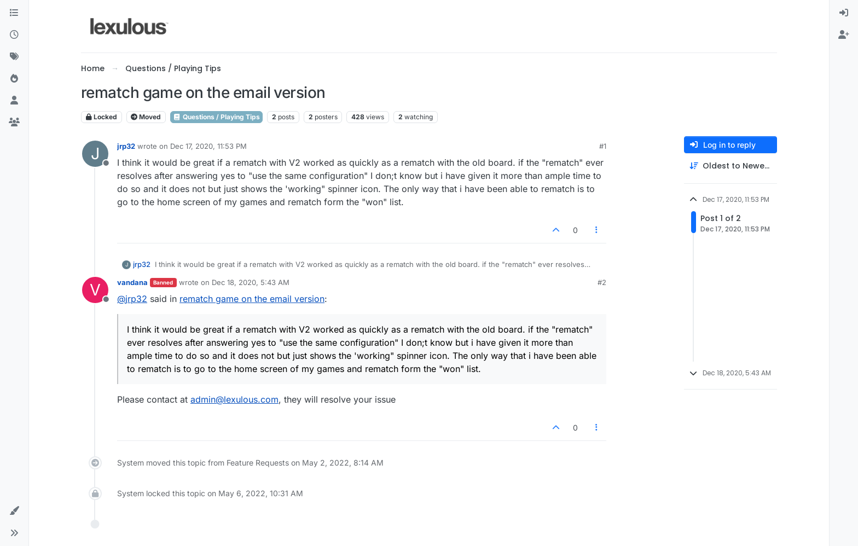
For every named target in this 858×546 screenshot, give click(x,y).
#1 (602, 146)
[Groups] (14, 122)
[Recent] (14, 35)
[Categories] (14, 13)
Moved (146, 117)
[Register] (844, 35)
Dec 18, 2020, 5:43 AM (250, 282)
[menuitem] (844, 13)
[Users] (14, 100)
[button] (14, 511)
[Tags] (14, 57)
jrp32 (126, 146)
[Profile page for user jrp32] (95, 154)
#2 (602, 282)
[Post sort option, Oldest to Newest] (730, 166)
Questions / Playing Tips (216, 117)
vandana (132, 282)
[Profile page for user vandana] (95, 290)
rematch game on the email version (251, 298)
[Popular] (14, 79)
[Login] (844, 13)
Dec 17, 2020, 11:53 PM (208, 146)
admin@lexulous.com (234, 399)
